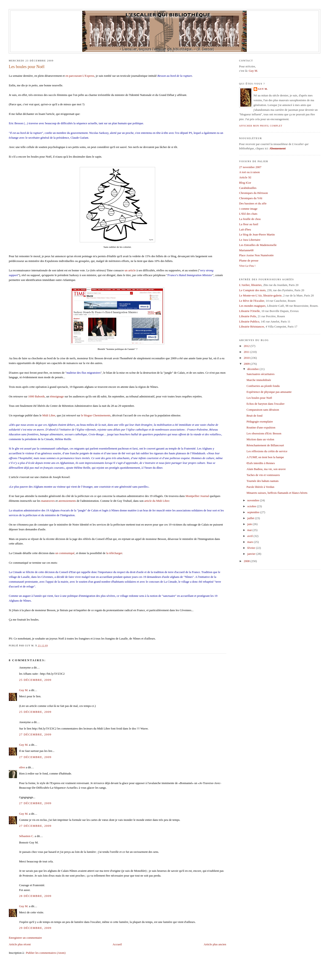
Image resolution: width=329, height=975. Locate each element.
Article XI (245, 177)
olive (22, 767)
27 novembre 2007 (250, 167)
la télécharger (114, 553)
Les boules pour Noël (26, 66)
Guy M (253, 70)
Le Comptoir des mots (252, 290)
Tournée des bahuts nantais (263, 481)
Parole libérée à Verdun (260, 487)
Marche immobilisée (259, 380)
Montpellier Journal (197, 496)
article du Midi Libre (156, 500)
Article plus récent (20, 944)
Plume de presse (248, 260)
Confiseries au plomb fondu (263, 386)
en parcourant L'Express (80, 75)
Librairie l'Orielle (249, 311)
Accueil (117, 944)
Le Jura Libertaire (249, 239)
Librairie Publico (249, 321)
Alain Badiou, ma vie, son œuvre (266, 469)
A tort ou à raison (249, 172)
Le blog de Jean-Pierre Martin (257, 234)
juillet (251, 518)
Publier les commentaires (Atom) (46, 952)
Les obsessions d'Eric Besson (264, 433)
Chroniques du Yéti (250, 198)
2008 (247, 561)
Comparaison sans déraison (263, 409)
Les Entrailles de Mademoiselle (258, 245)
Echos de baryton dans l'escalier (265, 403)
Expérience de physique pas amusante (269, 392)
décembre (253, 369)
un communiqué (64, 553)
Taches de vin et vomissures (263, 475)
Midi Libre (48, 415)
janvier (251, 553)
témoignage (57, 396)
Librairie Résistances (251, 326)
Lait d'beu (245, 229)
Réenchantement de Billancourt (265, 445)
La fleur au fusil (248, 224)
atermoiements (67, 500)
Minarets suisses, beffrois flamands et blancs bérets (277, 492)
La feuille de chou (250, 219)
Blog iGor (245, 182)
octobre (252, 506)
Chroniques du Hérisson (253, 193)
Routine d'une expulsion (261, 427)
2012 (247, 346)
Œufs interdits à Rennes (261, 463)
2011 (247, 352)
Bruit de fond (254, 415)
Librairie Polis (247, 316)
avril (250, 536)
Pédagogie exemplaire (260, 421)
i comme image (248, 208)
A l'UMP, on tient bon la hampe (265, 457)
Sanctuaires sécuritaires (260, 374)
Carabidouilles (248, 188)
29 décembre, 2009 (35, 928)
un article (130, 270)
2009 (247, 363)
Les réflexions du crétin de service (267, 451)
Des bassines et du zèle (253, 203)
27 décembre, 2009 (35, 734)
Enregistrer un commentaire (25, 937)
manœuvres (48, 500)
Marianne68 (246, 250)
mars (250, 542)
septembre (253, 512)
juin (249, 524)
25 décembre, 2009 (35, 680)
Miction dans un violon (260, 439)
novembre (253, 500)
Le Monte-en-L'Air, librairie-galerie (260, 295)
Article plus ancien (215, 944)
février (251, 548)
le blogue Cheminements (96, 415)
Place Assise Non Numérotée (256, 255)
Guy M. (23, 690)
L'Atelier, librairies (250, 285)
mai (249, 530)
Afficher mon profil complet (260, 125)
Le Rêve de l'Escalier (251, 300)
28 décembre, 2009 (35, 896)
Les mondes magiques (252, 305)
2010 (247, 357)
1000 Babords (36, 396)
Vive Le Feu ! (247, 265)
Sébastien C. (26, 836)
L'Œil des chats (248, 213)
